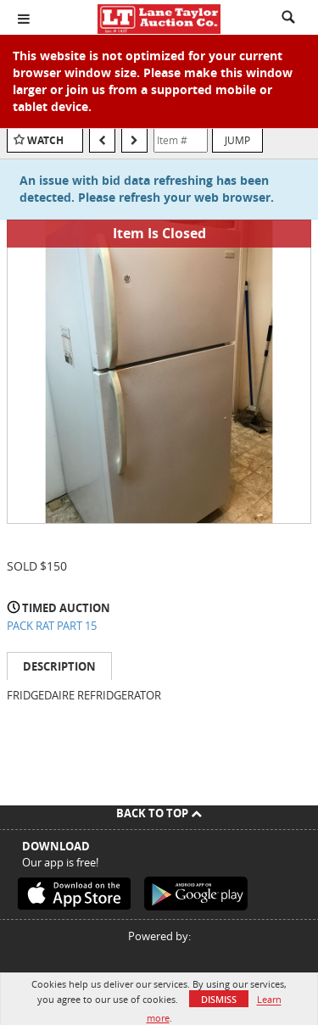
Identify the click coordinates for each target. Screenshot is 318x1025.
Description (59, 666)
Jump (237, 140)
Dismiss (219, 999)
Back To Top (159, 813)
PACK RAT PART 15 (52, 625)
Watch (45, 140)
